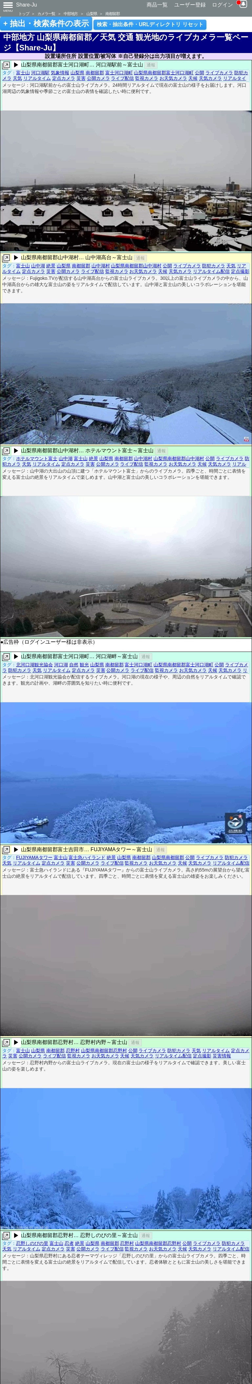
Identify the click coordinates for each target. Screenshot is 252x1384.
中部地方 (71, 13)
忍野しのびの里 (32, 1243)
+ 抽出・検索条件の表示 (46, 23)
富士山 (23, 72)
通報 (151, 65)
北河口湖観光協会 (34, 664)
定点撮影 (240, 271)
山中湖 (38, 265)
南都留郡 (112, 13)
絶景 (50, 265)
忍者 (69, 1243)
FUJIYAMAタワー (34, 857)
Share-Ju (26, 5)
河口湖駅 (40, 72)
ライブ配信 (122, 78)
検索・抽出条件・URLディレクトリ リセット (150, 24)
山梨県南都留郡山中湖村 (136, 265)
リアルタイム (37, 78)
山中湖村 (101, 265)
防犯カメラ (213, 265)
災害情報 (222, 1055)
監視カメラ (146, 78)
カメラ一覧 (46, 13)
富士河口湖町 (119, 72)
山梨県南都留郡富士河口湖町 (164, 72)
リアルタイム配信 (211, 271)
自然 (73, 664)
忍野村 (73, 1050)
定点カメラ (63, 78)
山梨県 (91, 13)
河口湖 (61, 664)
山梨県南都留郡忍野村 (104, 1050)
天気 (17, 78)
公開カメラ (98, 78)
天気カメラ (210, 78)
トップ (23, 13)
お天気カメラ (173, 78)
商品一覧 (157, 5)
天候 (193, 78)
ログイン (222, 5)
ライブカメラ (219, 72)
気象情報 (60, 72)
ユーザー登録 (190, 5)
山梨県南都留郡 (168, 857)
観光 (84, 664)
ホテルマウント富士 (36, 458)
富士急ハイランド (87, 857)
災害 (81, 78)
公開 (199, 72)
